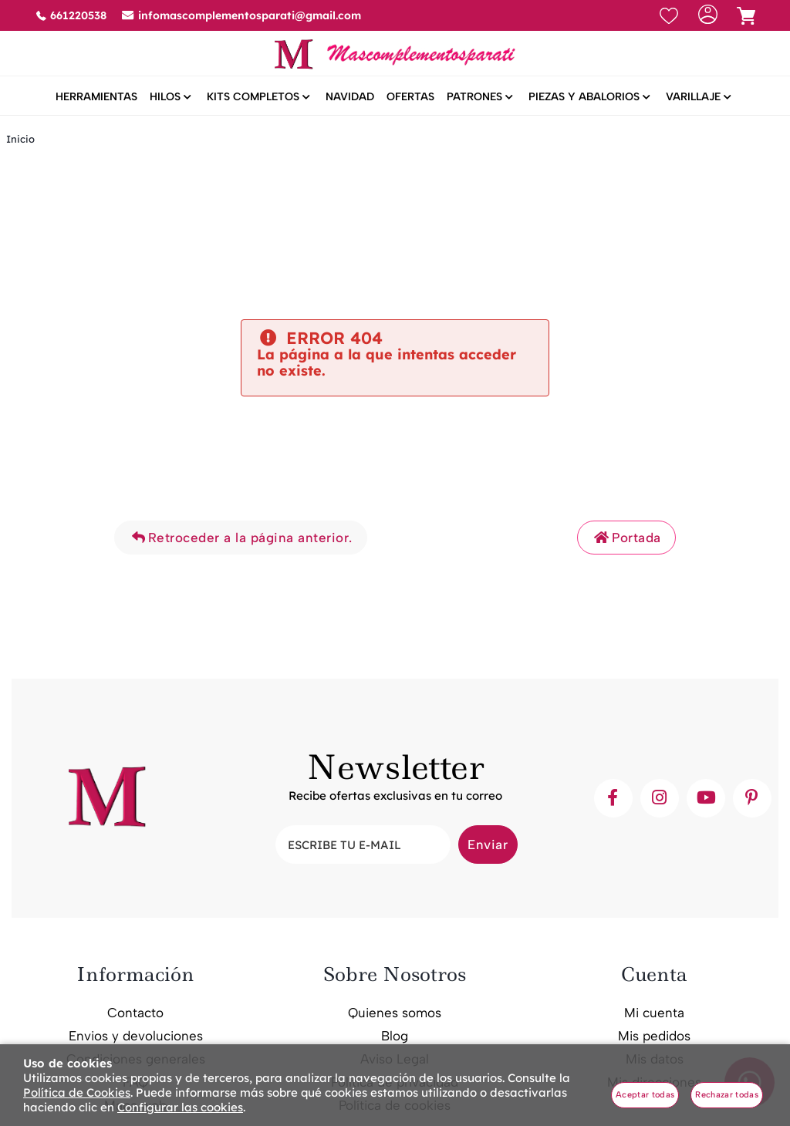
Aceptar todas (645, 1095)
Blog (394, 1037)
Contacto (135, 1014)
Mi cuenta (654, 1014)
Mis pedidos (654, 1037)
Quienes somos (394, 1014)
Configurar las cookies (180, 1107)
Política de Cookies (76, 1092)
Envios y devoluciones (136, 1037)
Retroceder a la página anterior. (241, 540)
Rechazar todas (726, 1095)
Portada (626, 540)
